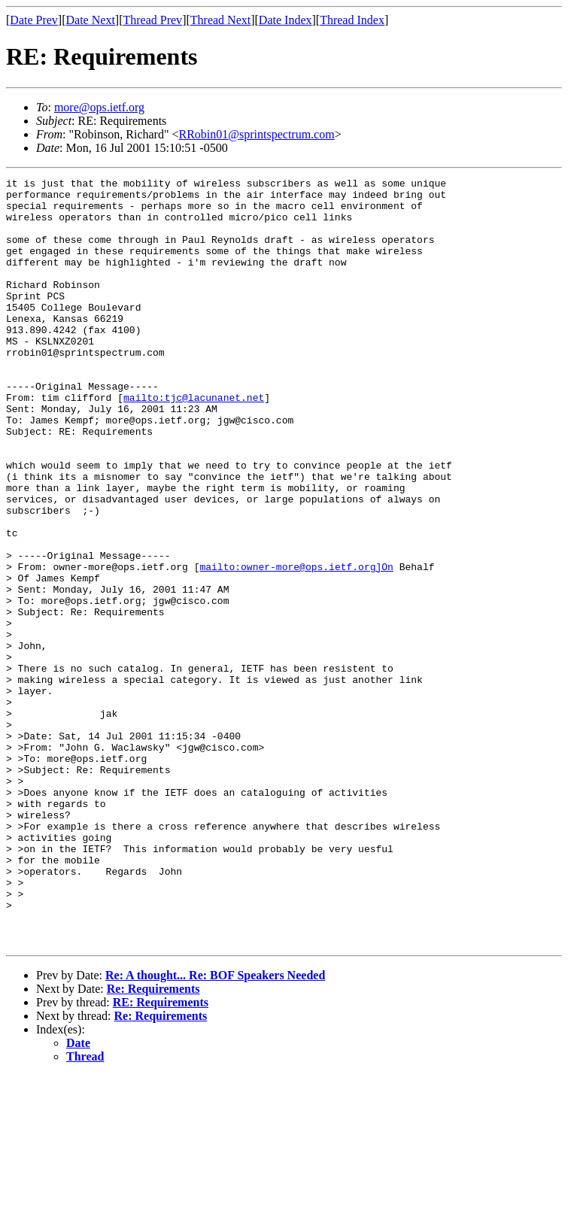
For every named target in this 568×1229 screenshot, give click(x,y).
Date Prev (34, 20)
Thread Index (352, 20)
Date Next (90, 20)
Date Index (285, 20)
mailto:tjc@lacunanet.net (193, 442)
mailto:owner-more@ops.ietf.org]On (296, 645)
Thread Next (220, 20)
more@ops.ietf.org (99, 107)
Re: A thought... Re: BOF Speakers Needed (215, 1128)
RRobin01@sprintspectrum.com (257, 134)
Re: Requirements (153, 1142)
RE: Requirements (160, 1155)
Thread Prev (152, 20)
